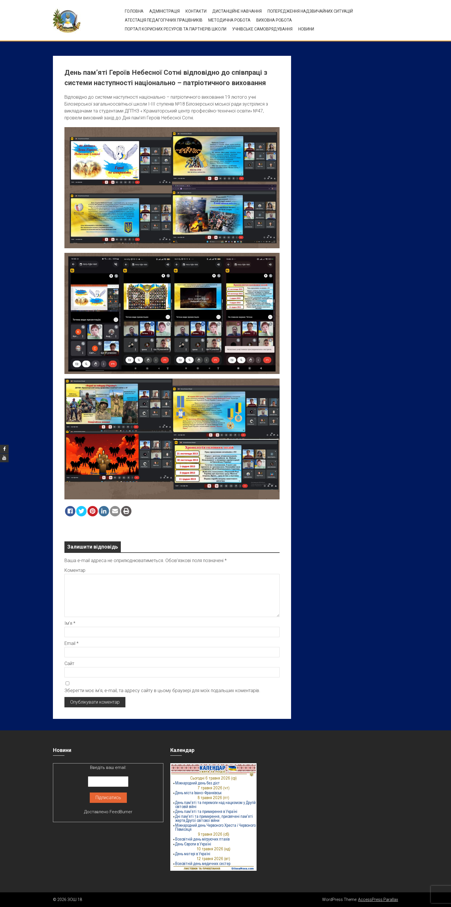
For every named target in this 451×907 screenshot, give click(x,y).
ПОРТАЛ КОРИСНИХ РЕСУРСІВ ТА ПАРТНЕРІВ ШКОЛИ (175, 29)
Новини (306, 29)
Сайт (69, 663)
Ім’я (69, 623)
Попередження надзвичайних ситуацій (310, 11)
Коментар (74, 570)
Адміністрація (164, 11)
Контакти (196, 11)
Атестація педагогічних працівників (163, 20)
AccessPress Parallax (378, 899)
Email (71, 643)
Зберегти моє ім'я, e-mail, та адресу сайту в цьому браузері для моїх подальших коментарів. (162, 690)
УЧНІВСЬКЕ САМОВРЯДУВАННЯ (262, 29)
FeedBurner (121, 811)
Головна (134, 11)
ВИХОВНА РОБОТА (274, 20)
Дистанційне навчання (237, 11)
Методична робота (229, 20)
